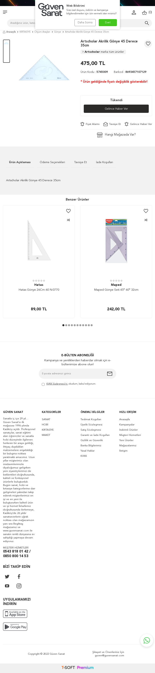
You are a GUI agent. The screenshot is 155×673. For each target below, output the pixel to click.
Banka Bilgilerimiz (91, 445)
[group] (45, 69)
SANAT (46, 419)
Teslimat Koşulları (91, 419)
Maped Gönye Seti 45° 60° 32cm (116, 289)
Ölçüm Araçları (42, 32)
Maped (116, 285)
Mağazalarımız (127, 445)
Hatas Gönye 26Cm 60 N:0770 (39, 289)
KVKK (84, 456)
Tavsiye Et (112, 124)
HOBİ (45, 424)
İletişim (123, 451)
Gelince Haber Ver (116, 108)
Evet (108, 22)
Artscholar (103, 51)
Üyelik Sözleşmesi (91, 424)
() (147, 12)
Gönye (57, 32)
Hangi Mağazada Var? (116, 134)
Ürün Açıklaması (20, 162)
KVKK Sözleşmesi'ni (56, 384)
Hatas (38, 285)
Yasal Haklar (87, 451)
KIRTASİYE (25, 32)
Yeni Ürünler (126, 440)
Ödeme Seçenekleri (52, 162)
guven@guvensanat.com (109, 655)
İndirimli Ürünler (128, 430)
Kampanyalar (126, 424)
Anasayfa (9, 32)
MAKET (46, 435)
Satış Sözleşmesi (91, 430)
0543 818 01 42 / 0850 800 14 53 (17, 554)
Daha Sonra (85, 22)
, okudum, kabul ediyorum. (69, 384)
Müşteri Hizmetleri (130, 435)
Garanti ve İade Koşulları (95, 435)
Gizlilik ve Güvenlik (92, 440)
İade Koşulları (104, 162)
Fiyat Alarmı (90, 124)
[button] (63, 325)
